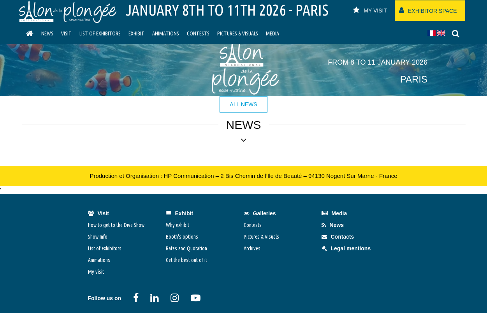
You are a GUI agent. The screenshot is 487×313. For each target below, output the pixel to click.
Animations (165, 33)
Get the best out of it (186, 260)
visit (66, 33)
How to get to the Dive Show (116, 225)
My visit (96, 272)
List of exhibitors (100, 33)
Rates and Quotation (186, 248)
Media (272, 33)
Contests (198, 33)
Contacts (338, 237)
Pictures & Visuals (237, 33)
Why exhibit (177, 225)
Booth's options (182, 237)
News (47, 33)
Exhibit (136, 33)
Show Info (97, 237)
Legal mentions (346, 248)
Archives (252, 248)
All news (243, 104)
